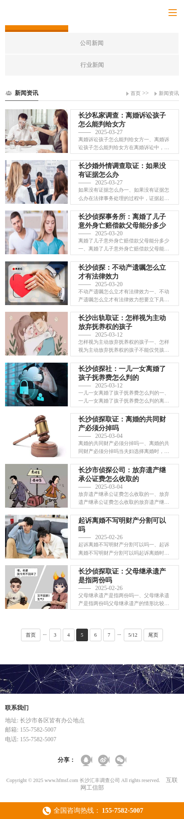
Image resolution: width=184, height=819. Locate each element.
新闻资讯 (169, 93)
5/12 (132, 635)
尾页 (153, 635)
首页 (136, 93)
